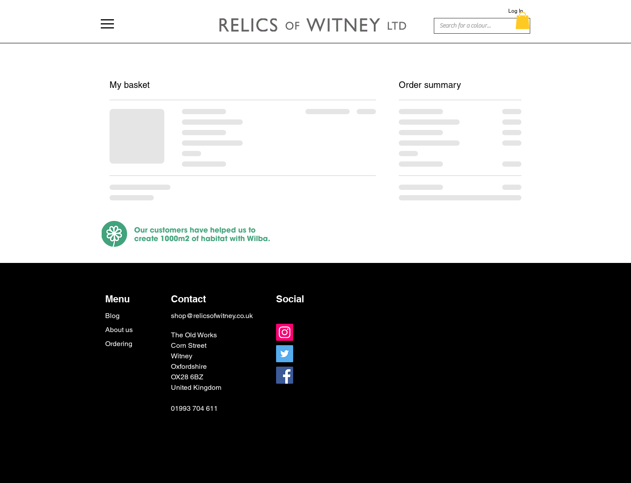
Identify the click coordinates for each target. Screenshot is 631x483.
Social (290, 298)
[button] (107, 23)
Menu (117, 298)
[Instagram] (284, 332)
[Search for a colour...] (469, 26)
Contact (188, 298)
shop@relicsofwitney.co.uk (212, 316)
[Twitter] (284, 353)
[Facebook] (284, 375)
